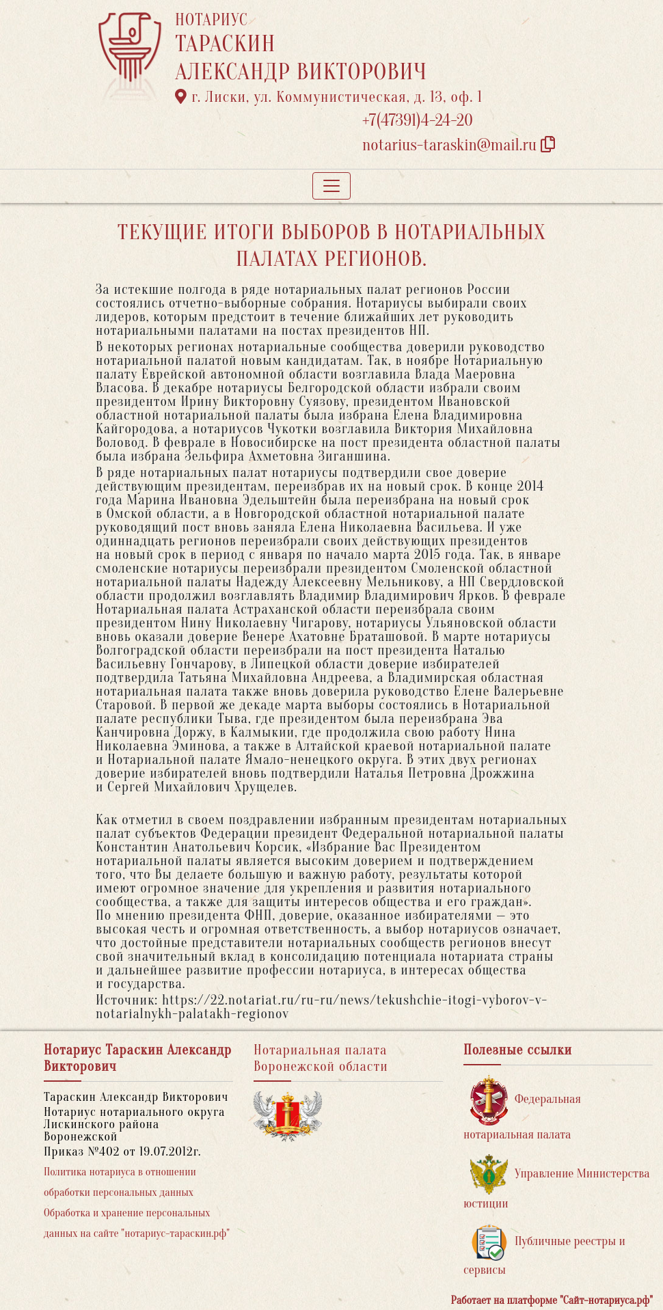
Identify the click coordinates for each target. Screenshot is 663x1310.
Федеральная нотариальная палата (522, 1108)
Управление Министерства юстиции (556, 1182)
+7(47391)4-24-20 (417, 120)
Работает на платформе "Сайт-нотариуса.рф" (552, 1300)
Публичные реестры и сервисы (544, 1250)
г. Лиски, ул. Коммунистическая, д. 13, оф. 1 (329, 97)
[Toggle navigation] (331, 186)
